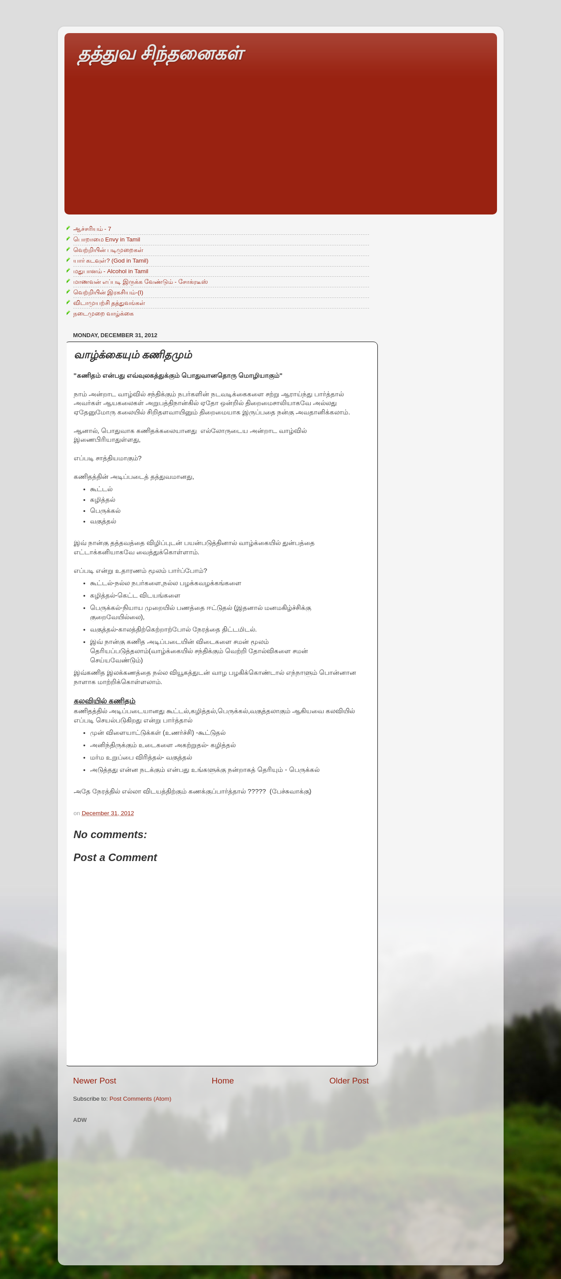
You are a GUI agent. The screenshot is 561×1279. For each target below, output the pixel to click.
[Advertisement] (281, 152)
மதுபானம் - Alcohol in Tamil (111, 271)
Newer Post (95, 1080)
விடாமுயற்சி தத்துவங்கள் (109, 303)
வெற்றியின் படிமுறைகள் (108, 250)
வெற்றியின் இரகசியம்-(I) (108, 292)
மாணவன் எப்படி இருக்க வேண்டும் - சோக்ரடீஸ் (140, 281)
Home (223, 1080)
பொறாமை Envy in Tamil (106, 239)
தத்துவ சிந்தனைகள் (160, 53)
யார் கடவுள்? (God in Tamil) (111, 260)
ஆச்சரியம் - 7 (92, 229)
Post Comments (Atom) (140, 1098)
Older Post (349, 1080)
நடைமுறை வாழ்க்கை (103, 313)
